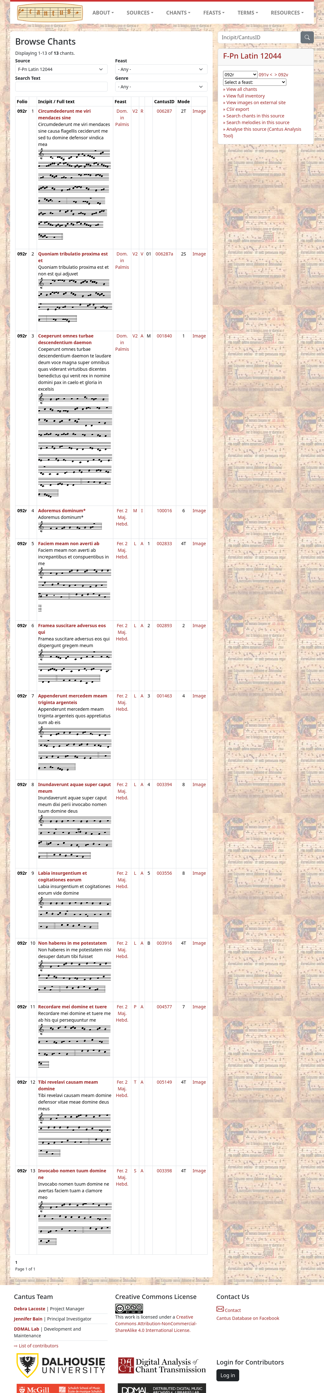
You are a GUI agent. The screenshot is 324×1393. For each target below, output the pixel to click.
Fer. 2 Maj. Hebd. (122, 517)
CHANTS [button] (176, 12)
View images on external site (256, 102)
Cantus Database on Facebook (247, 1318)
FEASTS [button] (212, 12)
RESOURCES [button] (285, 12)
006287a (164, 254)
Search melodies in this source (258, 122)
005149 (164, 1082)
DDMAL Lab (26, 1329)
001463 (164, 696)
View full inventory (246, 96)
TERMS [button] (246, 12)
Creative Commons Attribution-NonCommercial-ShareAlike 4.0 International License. (156, 1323)
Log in (228, 1375)
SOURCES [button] (138, 12)
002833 (164, 543)
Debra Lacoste (29, 1309)
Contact (228, 1310)
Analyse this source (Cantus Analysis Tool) (262, 132)
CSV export (238, 109)
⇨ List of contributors (36, 1346)
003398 (164, 1171)
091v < (265, 75)
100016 (164, 510)
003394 (164, 784)
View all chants (242, 89)
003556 (164, 873)
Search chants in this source (255, 116)
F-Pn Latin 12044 (252, 56)
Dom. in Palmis (122, 117)
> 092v (281, 75)
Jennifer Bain (29, 1319)
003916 (164, 943)
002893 (164, 625)
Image (199, 111)
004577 (164, 1007)
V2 (135, 111)
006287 (164, 111)
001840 (164, 336)
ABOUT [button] (101, 12)
